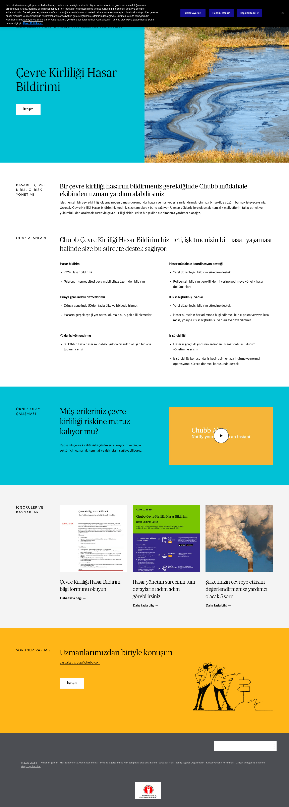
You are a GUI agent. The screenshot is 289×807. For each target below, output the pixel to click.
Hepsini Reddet (221, 13)
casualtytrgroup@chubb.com (80, 662)
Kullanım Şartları (49, 762)
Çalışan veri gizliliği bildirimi (250, 762)
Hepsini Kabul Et (249, 13)
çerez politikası (166, 762)
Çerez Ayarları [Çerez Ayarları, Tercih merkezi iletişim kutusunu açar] (193, 13)
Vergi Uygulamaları (31, 766)
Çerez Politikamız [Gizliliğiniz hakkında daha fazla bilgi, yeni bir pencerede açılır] (33, 23)
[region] (144, 13)
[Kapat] (282, 13)
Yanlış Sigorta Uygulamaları (190, 762)
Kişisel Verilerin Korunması (220, 762)
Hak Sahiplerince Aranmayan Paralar (79, 762)
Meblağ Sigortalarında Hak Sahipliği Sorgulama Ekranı (128, 762)
